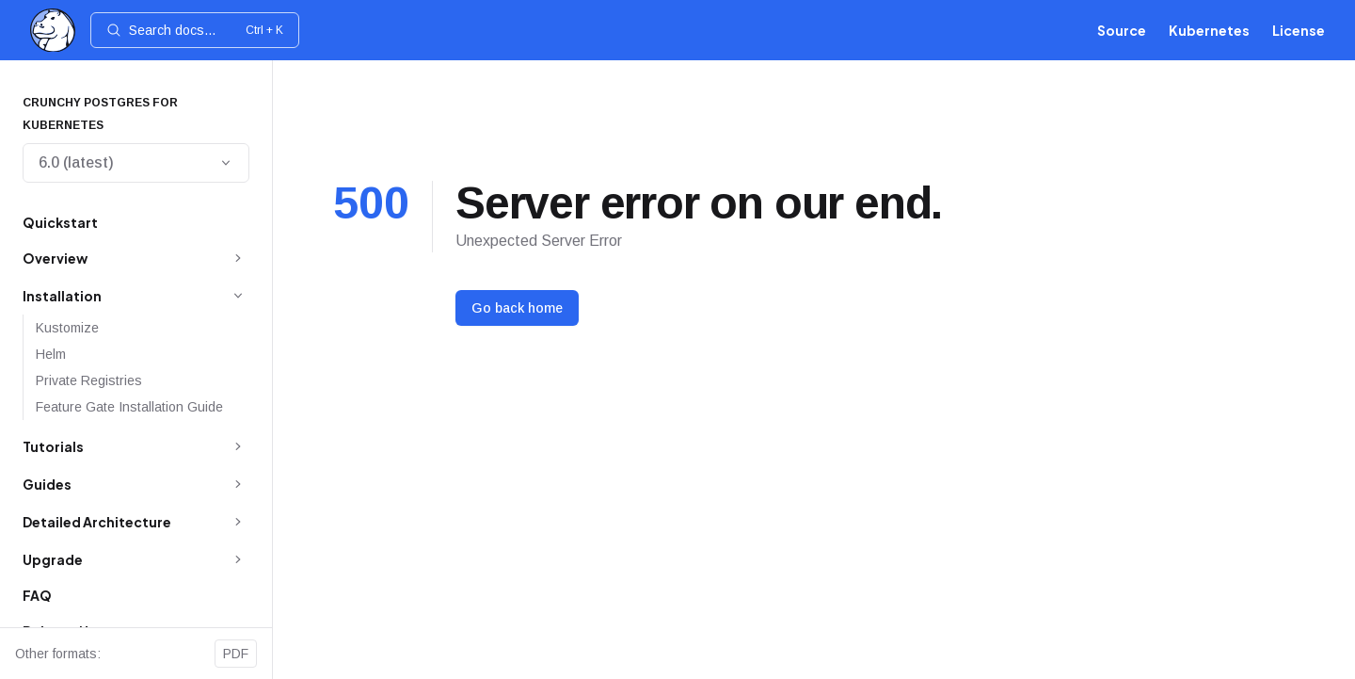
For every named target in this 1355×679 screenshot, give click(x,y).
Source (1121, 30)
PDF (235, 653)
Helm (51, 354)
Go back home (517, 307)
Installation (62, 295)
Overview (55, 258)
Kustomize (67, 327)
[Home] (52, 30)
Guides (47, 484)
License (1298, 30)
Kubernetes (1209, 30)
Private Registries (89, 380)
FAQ (37, 595)
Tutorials (53, 446)
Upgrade (53, 559)
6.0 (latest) (136, 162)
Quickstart (60, 222)
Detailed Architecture (97, 521)
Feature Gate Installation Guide (129, 406)
